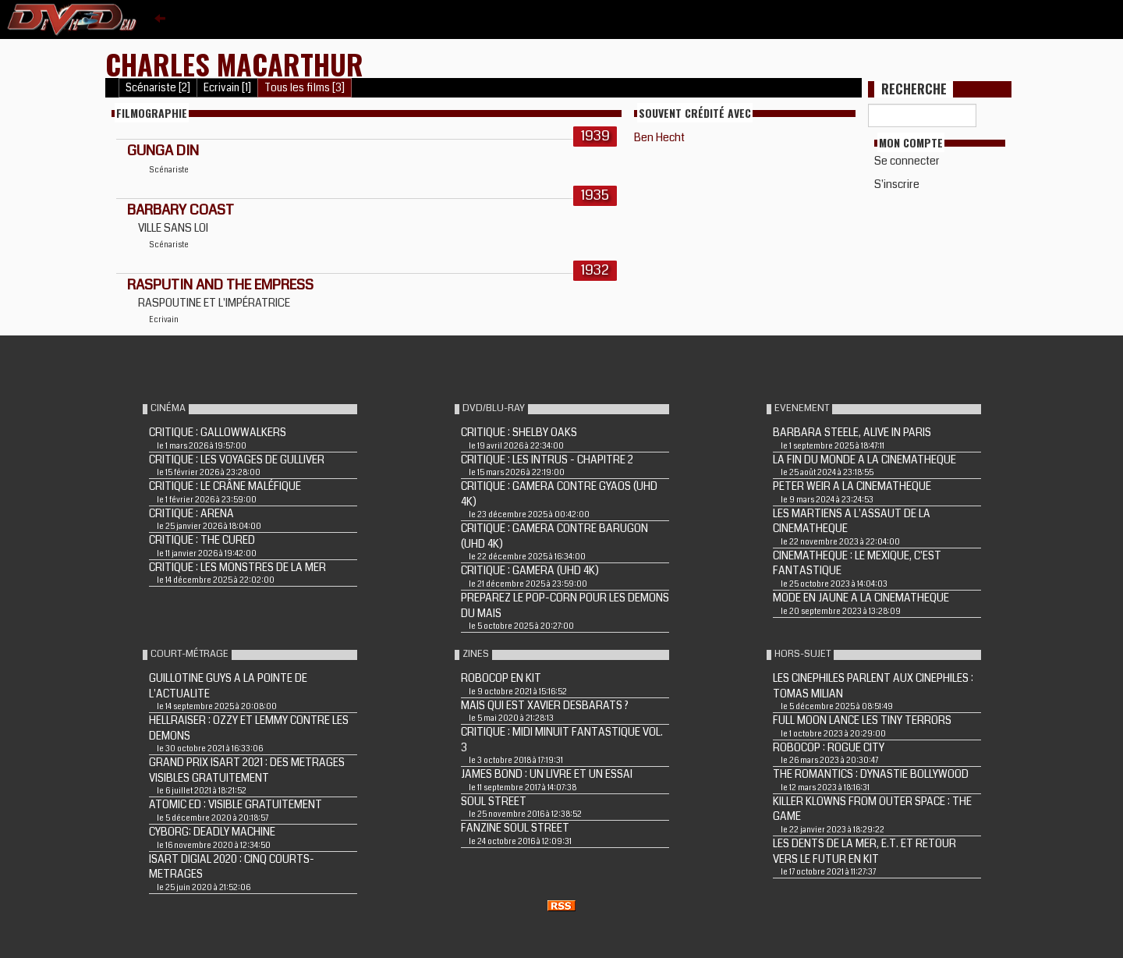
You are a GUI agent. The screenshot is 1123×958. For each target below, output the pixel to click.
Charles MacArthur (234, 63)
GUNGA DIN (163, 150)
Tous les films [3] (304, 87)
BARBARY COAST (180, 210)
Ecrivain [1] (227, 87)
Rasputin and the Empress (220, 285)
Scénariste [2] (158, 87)
